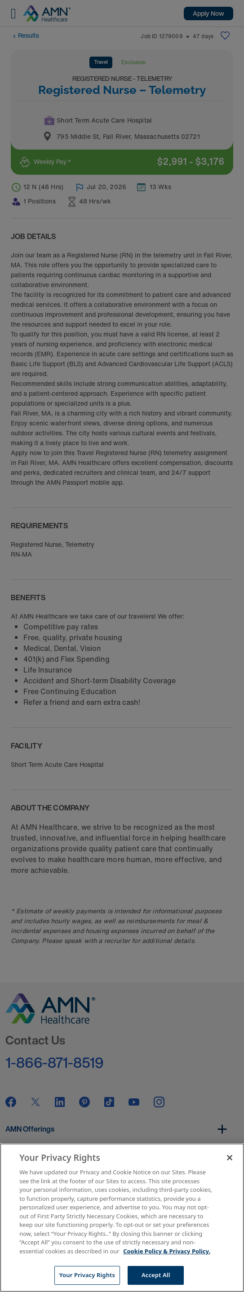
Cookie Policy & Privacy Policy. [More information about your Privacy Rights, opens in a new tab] (166, 1251)
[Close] (230, 1158)
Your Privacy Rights (87, 1275)
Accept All (156, 1275)
